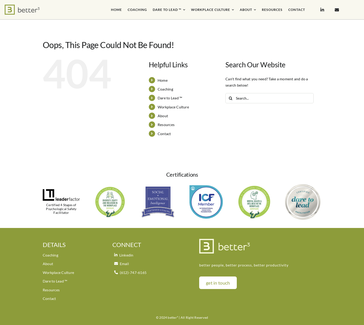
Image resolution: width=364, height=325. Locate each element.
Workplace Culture (173, 107)
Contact (164, 133)
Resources (166, 124)
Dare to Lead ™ (170, 98)
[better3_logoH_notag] (22, 6)
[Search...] (269, 98)
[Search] (230, 98)
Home (163, 80)
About (163, 116)
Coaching (165, 89)
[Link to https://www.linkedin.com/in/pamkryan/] (322, 10)
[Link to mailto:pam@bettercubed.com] (337, 10)
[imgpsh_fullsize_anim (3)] (224, 240)
